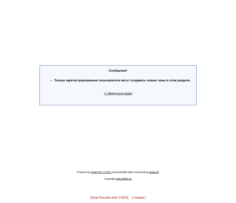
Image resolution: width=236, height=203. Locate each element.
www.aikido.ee (124, 176)
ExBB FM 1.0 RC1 (101, 169)
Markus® (154, 169)
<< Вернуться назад (118, 92)
